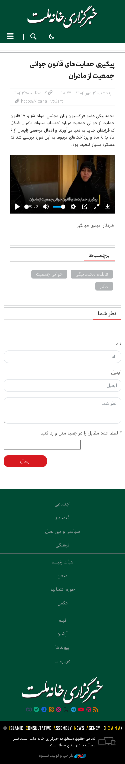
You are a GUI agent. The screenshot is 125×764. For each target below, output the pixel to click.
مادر (104, 286)
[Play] (17, 206)
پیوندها (62, 647)
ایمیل (116, 373)
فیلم (62, 620)
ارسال (25, 461)
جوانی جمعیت (49, 274)
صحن (62, 575)
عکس (62, 603)
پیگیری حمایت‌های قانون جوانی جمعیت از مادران (72, 70)
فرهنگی (63, 545)
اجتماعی (62, 504)
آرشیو (63, 633)
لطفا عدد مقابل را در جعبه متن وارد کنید (80, 433)
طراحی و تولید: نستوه (62, 755)
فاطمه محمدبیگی (91, 274)
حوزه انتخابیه (62, 589)
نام (118, 344)
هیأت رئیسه (63, 562)
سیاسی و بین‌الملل (62, 531)
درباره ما (63, 661)
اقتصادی (62, 517)
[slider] (26, 207)
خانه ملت (62, 17)
